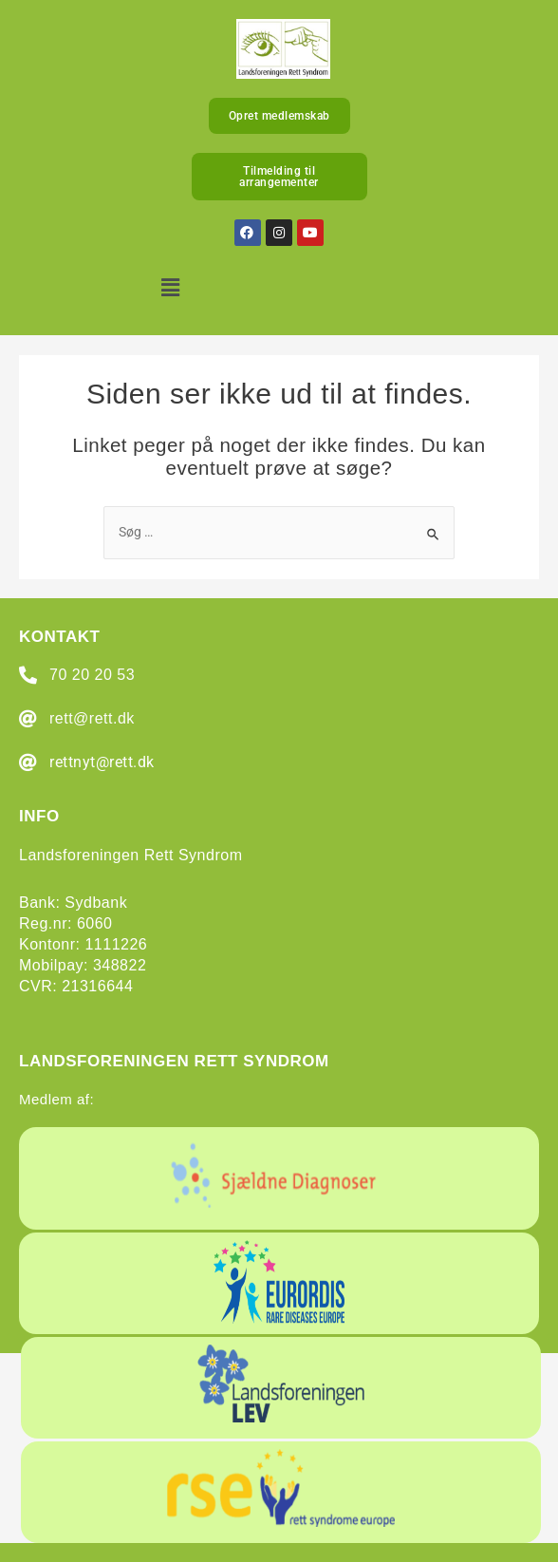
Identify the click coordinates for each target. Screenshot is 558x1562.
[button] (171, 289)
